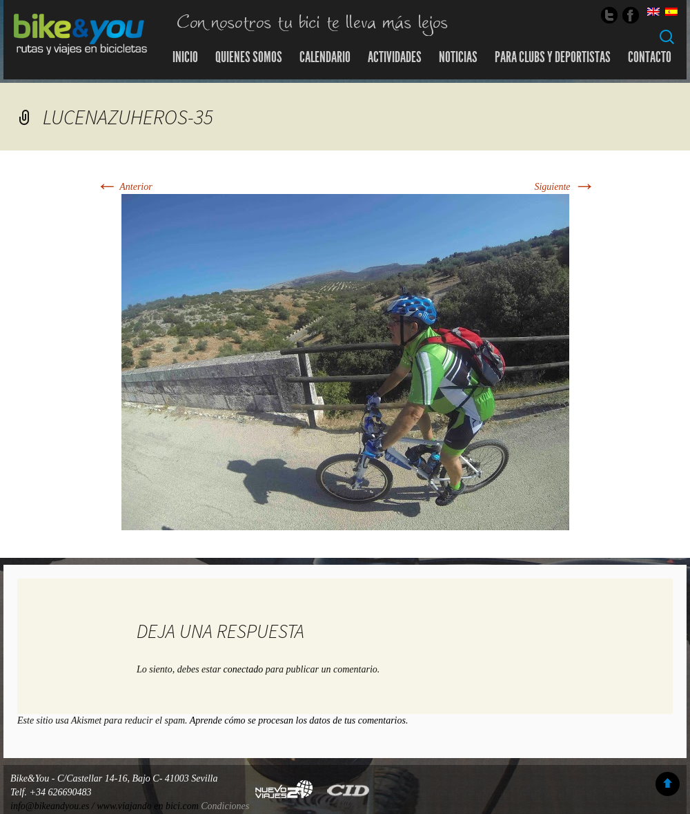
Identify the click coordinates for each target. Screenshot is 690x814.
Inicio (185, 57)
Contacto (649, 57)
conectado (244, 669)
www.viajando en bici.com (148, 806)
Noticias (458, 57)
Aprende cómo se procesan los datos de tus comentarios (298, 720)
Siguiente (564, 187)
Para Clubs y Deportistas (553, 57)
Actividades (395, 57)
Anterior (123, 187)
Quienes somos (248, 57)
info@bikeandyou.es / (53, 806)
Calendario (325, 57)
